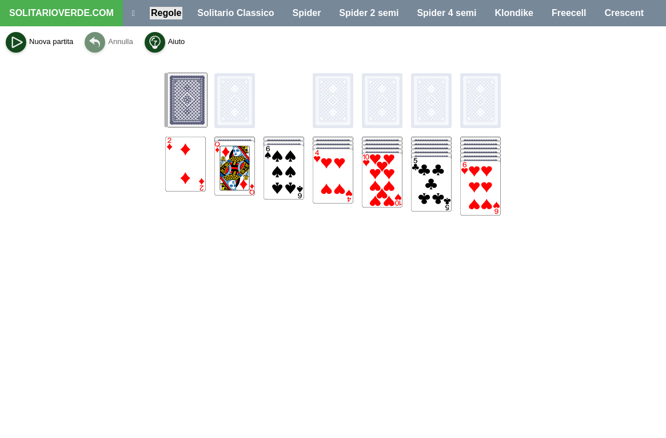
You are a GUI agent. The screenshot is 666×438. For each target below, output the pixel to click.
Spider (307, 13)
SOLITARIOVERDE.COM (61, 13)
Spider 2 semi (368, 13)
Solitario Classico (235, 13)
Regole (166, 13)
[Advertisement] (333, 341)
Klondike (513, 13)
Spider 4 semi (446, 13)
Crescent (624, 13)
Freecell (569, 13)
